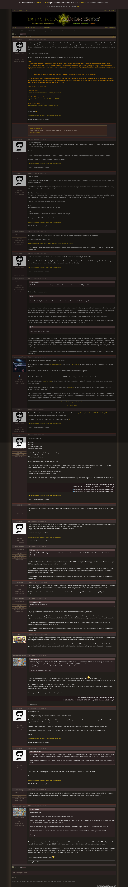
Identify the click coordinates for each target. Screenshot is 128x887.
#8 (28, 409)
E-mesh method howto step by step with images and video (45, 93)
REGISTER (112, 10)
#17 (29, 708)
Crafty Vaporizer (47, 381)
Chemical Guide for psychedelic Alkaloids (71, 402)
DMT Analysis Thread (71, 405)
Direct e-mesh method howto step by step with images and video (44, 115)
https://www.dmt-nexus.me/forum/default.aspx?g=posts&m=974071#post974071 (51, 243)
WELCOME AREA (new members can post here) (38, 31)
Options (113, 37)
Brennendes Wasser (19, 357)
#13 (29, 582)
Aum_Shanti (19, 232)
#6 (28, 279)
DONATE (28, 10)
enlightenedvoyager (19, 655)
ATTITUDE (47, 28)
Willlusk (19, 505)
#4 (28, 232)
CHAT (14, 10)
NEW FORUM (42, 3)
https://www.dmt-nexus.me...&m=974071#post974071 (43, 99)
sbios (19, 634)
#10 (29, 505)
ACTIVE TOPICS (110, 28)
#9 (28, 435)
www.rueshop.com (36, 128)
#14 (29, 598)
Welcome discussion (56, 31)
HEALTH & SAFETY (30, 28)
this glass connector (55, 364)
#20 (29, 806)
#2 (28, 139)
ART (40, 28)
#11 (29, 521)
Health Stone (75, 364)
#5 (28, 253)
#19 (29, 789)
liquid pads (71, 387)
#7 (28, 357)
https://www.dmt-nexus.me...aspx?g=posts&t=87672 (43, 105)
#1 (28, 39)
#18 (29, 748)
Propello (19, 39)
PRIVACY (21, 10)
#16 (29, 655)
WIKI (20, 28)
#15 (29, 634)
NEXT (21, 34)
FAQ (14, 28)
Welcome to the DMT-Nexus (19, 31)
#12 (29, 546)
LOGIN (105, 10)
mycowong (19, 582)
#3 (28, 173)
